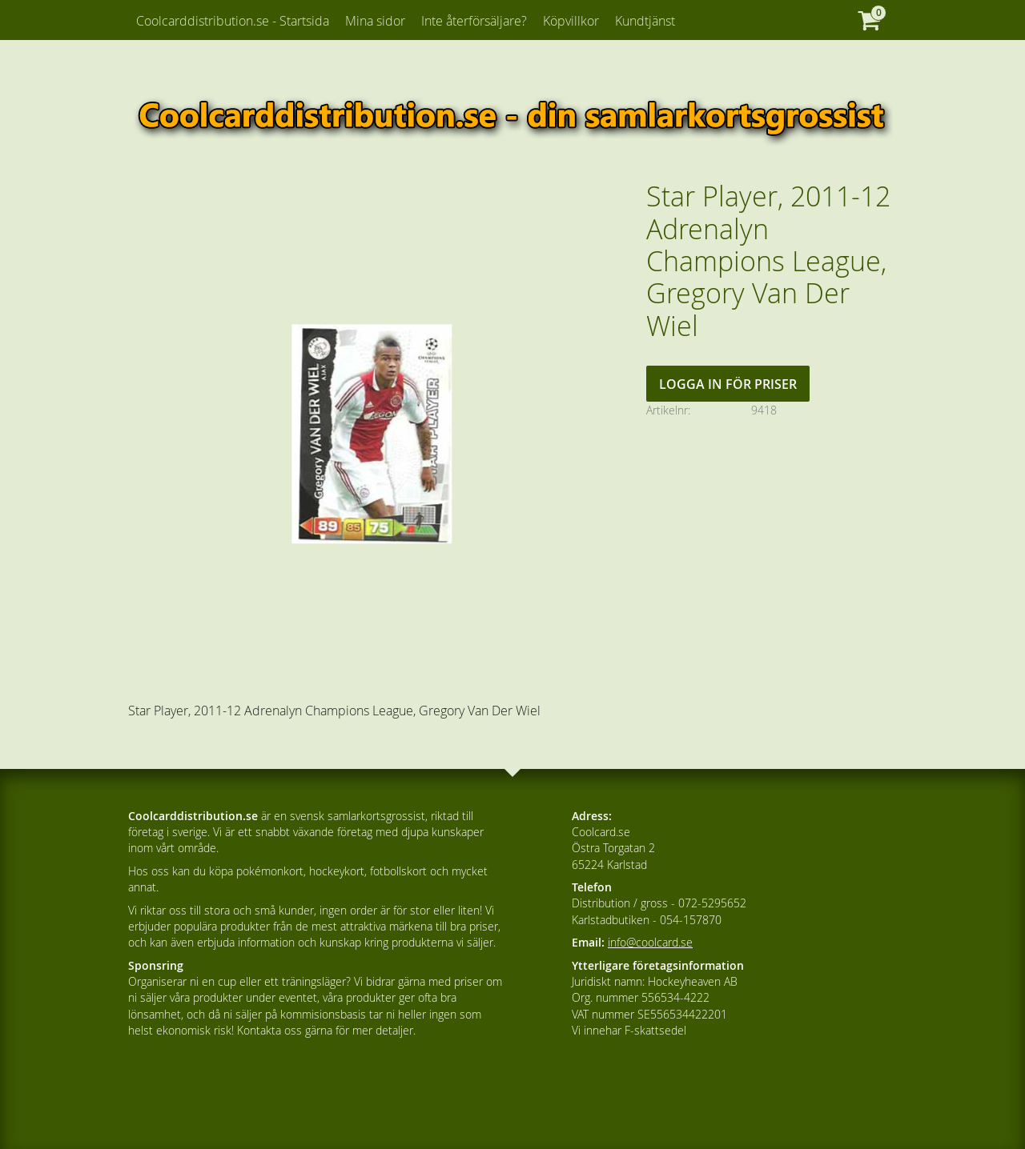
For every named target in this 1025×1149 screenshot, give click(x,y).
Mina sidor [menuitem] (375, 21)
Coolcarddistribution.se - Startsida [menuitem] (232, 21)
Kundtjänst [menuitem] (645, 21)
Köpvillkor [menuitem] (571, 21)
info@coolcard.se (650, 942)
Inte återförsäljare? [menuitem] (474, 21)
